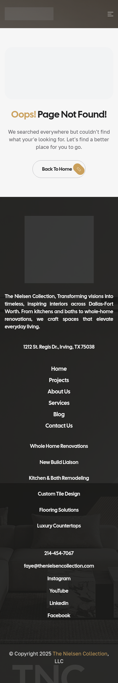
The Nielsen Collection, (30, 296)
